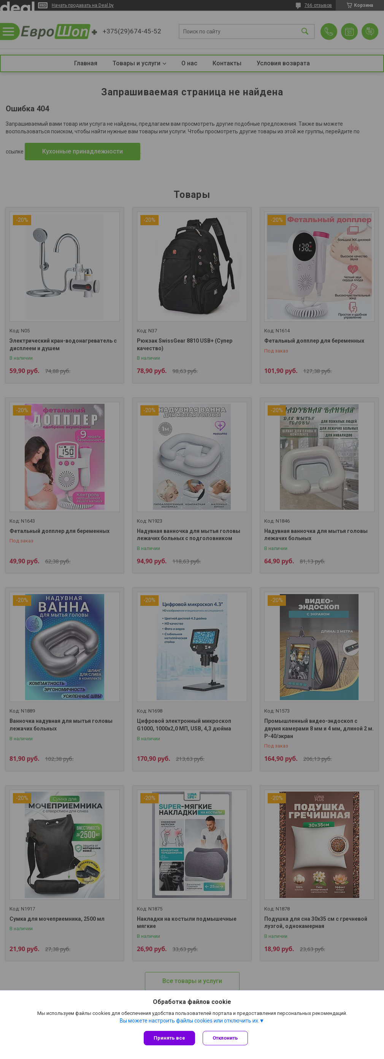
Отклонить (225, 1038)
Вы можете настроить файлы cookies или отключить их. (189, 1021)
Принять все (169, 1038)
